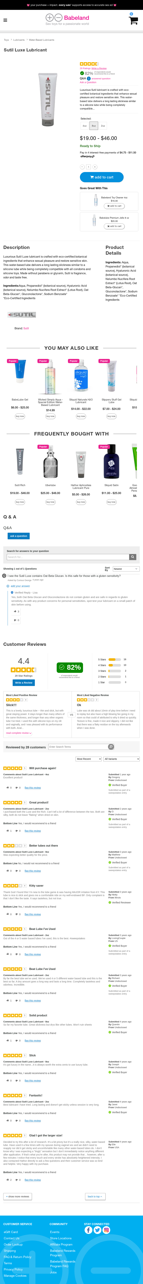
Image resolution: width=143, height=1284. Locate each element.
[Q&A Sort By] (126, 568)
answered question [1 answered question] (101, 78)
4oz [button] (84, 125)
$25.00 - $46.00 (50, 493)
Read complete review (19, 733)
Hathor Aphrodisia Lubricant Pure (81, 487)
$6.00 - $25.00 (20, 407)
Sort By (107, 568)
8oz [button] (94, 125)
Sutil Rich (20, 485)
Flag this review (33, 787)
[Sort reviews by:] (89, 759)
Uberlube (50, 485)
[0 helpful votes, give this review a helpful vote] (8, 787)
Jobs (53, 1272)
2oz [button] (103, 125)
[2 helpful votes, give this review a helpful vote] (8, 1180)
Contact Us (11, 1238)
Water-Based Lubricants (41, 39)
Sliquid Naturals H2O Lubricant (81, 401)
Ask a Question (88, 82)
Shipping (10, 1250)
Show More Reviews (17, 1196)
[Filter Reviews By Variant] (121, 759)
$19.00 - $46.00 (20, 493)
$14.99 (50, 410)
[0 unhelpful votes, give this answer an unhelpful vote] (15, 620)
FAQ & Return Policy (17, 1257)
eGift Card (11, 1232)
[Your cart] (133, 20)
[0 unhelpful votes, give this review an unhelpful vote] (17, 787)
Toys (6, 39)
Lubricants (19, 39)
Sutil (26, 328)
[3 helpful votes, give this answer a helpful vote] (15, 611)
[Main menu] (5, 20)
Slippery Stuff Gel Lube (111, 401)
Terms (8, 1263)
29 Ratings (85, 68)
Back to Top (95, 1196)
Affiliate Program (61, 1244)
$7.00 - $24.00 (111, 409)
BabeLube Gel (20, 399)
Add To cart (101, 177)
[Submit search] (132, 557)
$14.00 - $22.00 (81, 409)
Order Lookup (13, 1244)
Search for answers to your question (28, 551)
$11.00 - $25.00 (111, 493)
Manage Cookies (15, 1275)
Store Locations (61, 1238)
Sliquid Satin (112, 485)
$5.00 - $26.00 (81, 494)
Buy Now (20, 416)
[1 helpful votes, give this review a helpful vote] (8, 831)
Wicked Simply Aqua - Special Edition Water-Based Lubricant (50, 402)
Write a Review (99, 68)
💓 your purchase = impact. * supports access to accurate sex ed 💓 (71, 5)
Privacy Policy (13, 1269)
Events (54, 1232)
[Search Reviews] (81, 747)
